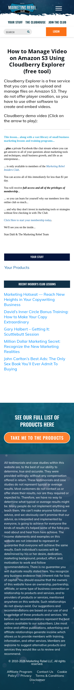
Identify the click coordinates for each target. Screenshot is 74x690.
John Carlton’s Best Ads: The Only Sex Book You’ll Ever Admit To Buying (34, 363)
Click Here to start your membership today (27, 220)
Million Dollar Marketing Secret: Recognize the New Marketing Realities (32, 346)
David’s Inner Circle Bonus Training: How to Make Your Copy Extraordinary (36, 316)
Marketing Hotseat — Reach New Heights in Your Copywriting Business (34, 299)
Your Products (16, 267)
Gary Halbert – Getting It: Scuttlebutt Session (27, 332)
